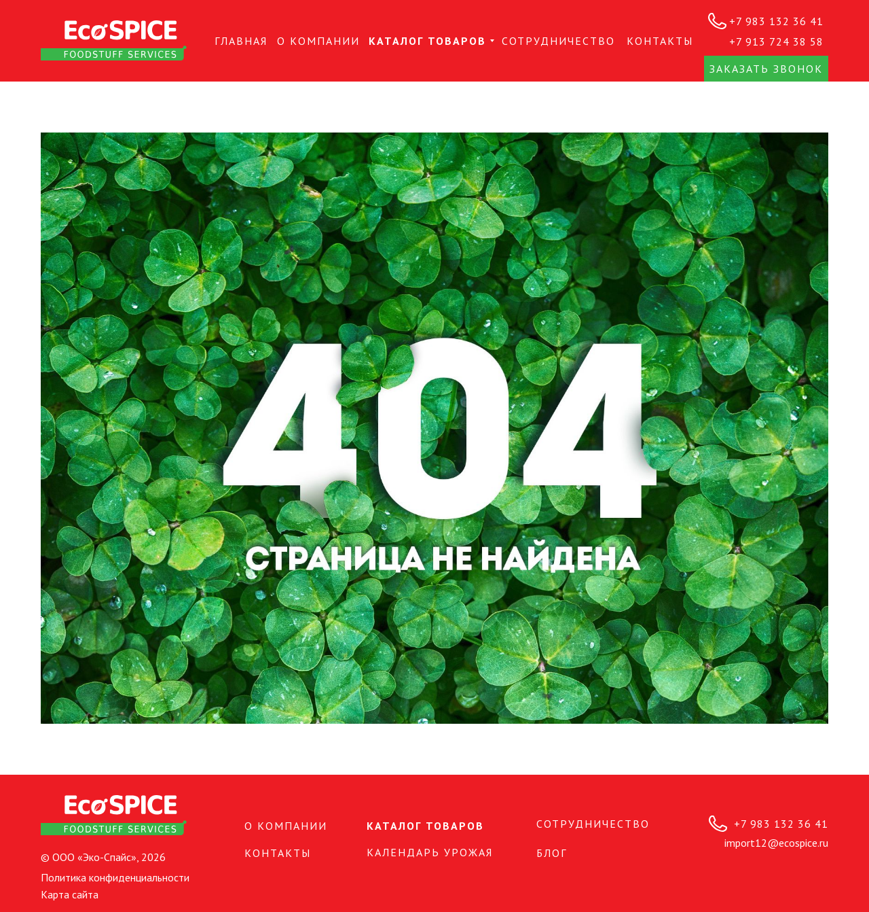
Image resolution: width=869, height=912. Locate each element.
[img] (114, 40)
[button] (766, 69)
